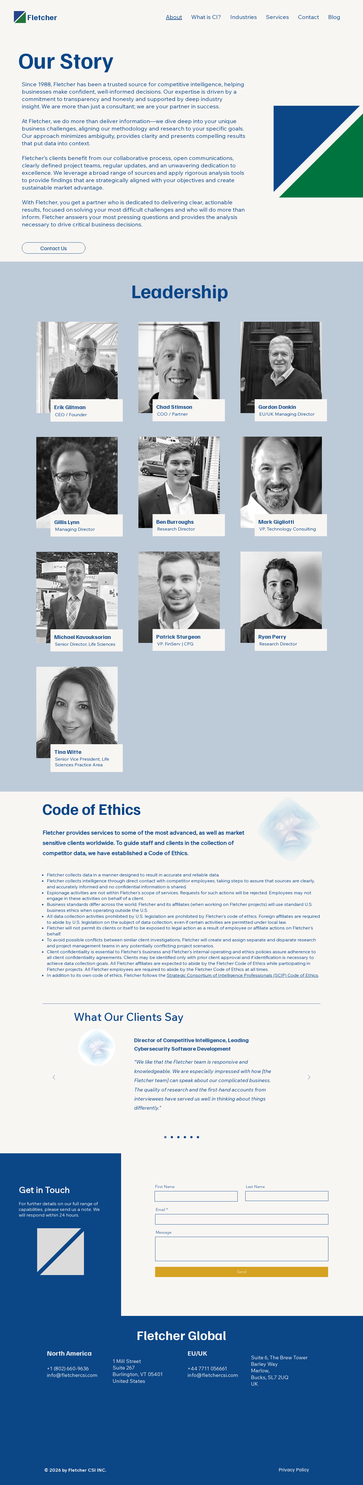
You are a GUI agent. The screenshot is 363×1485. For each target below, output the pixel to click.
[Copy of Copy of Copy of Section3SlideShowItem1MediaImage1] (191, 1137)
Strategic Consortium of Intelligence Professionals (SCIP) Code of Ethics (242, 975)
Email (160, 1209)
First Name (165, 1187)
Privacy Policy (294, 1469)
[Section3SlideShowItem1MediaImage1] (165, 1137)
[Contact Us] (53, 248)
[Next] (309, 1077)
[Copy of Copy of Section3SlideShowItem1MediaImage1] (185, 1137)
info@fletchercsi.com (212, 1375)
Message (164, 1232)
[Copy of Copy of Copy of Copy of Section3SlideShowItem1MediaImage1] (198, 1137)
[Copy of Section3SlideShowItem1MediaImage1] (172, 1137)
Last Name (255, 1187)
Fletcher (42, 17)
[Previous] (54, 1077)
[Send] (241, 1272)
